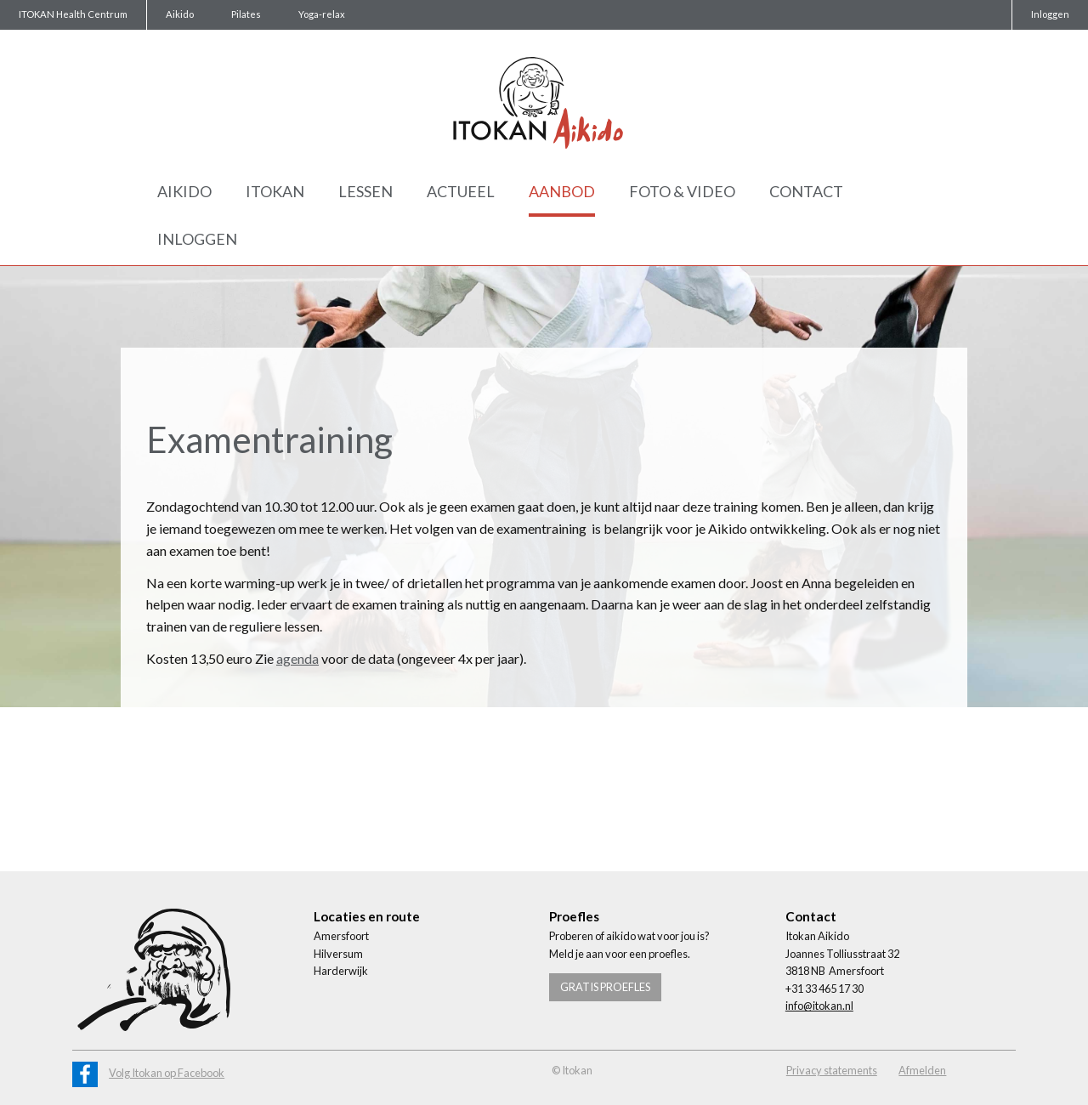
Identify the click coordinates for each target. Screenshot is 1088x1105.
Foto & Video (682, 191)
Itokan (275, 191)
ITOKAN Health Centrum (73, 14)
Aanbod (562, 191)
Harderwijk (341, 971)
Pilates (246, 14)
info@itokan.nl (819, 1005)
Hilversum (338, 953)
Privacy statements (831, 1070)
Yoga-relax (321, 14)
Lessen (365, 191)
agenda (297, 658)
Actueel (461, 191)
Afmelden (922, 1070)
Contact (806, 191)
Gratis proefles (605, 987)
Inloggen (1050, 14)
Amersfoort (341, 936)
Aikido (180, 14)
